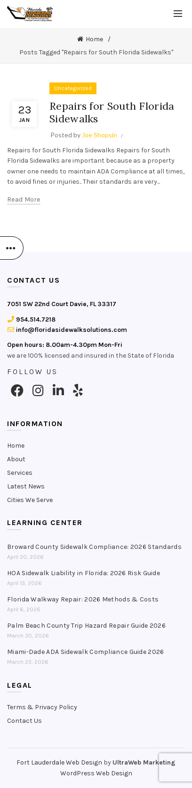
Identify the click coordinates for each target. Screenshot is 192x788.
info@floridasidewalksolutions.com (67, 330)
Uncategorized (73, 88)
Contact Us (24, 721)
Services (19, 473)
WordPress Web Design (96, 773)
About (16, 459)
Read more (23, 199)
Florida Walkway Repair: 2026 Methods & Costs (83, 599)
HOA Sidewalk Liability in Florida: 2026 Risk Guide (83, 573)
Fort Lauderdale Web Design (59, 762)
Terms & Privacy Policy (42, 707)
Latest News (26, 486)
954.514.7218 (31, 319)
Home (94, 39)
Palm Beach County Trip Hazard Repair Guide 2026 (86, 626)
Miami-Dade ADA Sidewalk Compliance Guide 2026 (85, 652)
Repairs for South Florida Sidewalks (112, 112)
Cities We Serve (30, 500)
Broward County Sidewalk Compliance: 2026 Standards (94, 547)
